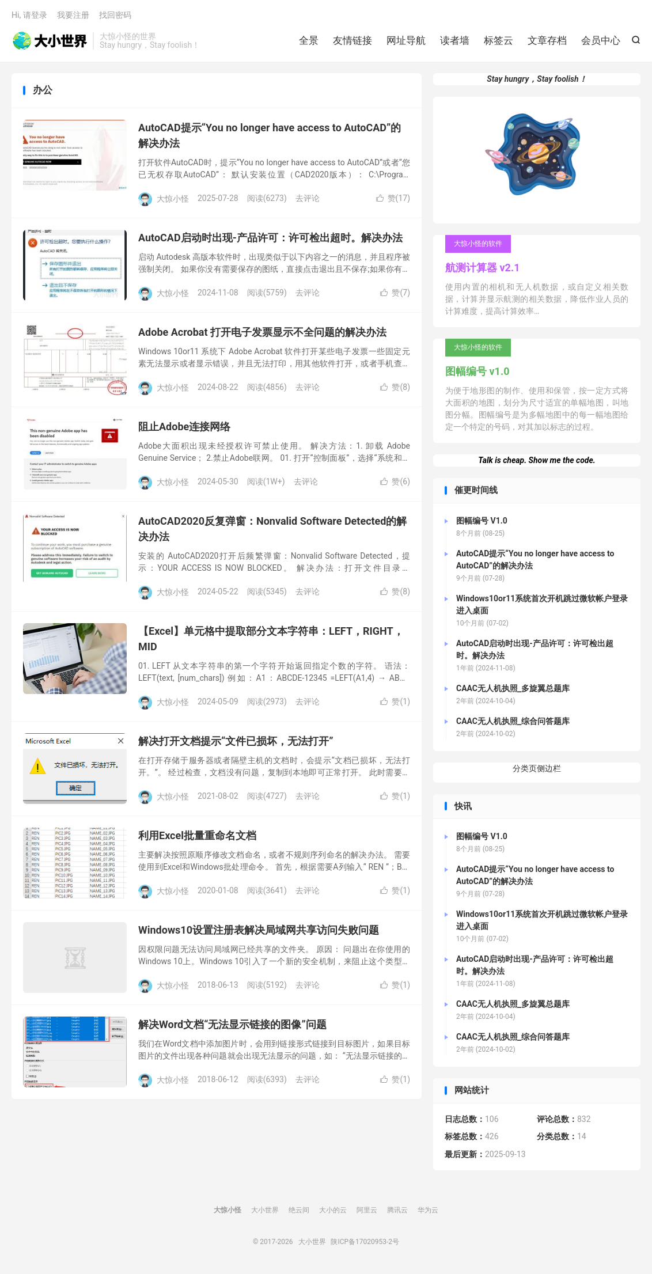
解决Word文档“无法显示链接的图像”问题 (232, 1024)
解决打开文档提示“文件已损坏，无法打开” (235, 741)
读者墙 (454, 40)
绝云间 (299, 1210)
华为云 (428, 1210)
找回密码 (115, 15)
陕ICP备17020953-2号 (365, 1242)
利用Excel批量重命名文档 (197, 835)
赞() (393, 198)
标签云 (498, 40)
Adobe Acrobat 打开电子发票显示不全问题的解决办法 (262, 332)
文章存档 (547, 40)
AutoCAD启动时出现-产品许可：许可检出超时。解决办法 (270, 238)
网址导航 (406, 40)
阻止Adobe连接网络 (184, 426)
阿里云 (367, 1210)
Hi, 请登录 (29, 15)
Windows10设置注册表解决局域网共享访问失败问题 (258, 930)
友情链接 (352, 40)
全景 (309, 40)
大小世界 (49, 41)
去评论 (307, 198)
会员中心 (600, 40)
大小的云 (333, 1210)
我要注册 (73, 15)
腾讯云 (397, 1210)
